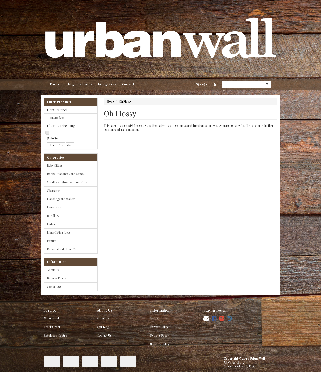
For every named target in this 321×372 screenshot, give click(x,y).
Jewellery (53, 216)
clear (70, 144)
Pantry (51, 241)
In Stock (57, 118)
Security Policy (159, 344)
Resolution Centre (55, 335)
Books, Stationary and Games (66, 174)
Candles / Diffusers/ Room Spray (68, 182)
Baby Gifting (55, 165)
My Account (51, 318)
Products (56, 84)
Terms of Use (158, 318)
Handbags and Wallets (61, 199)
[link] (214, 318)
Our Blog (103, 327)
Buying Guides (107, 84)
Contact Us (129, 84)
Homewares (55, 207)
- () (202, 84)
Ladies (51, 224)
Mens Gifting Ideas (58, 232)
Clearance (53, 191)
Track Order (52, 327)
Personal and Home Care (63, 249)
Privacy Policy (159, 327)
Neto (251, 366)
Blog (71, 84)
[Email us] (206, 318)
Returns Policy (56, 278)
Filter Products (59, 102)
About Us (86, 84)
